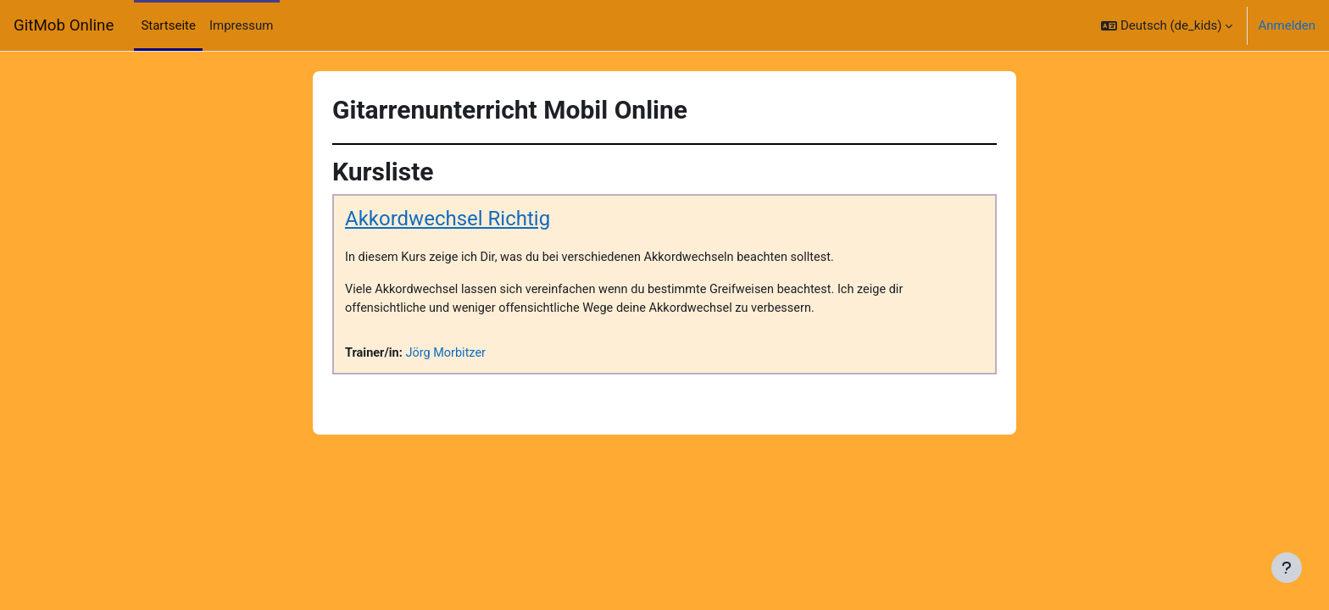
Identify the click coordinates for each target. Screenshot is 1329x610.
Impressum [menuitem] (241, 25)
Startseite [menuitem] (168, 25)
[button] (1166, 25)
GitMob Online (64, 25)
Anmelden (1286, 25)
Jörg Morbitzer (449, 355)
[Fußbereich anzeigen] (1286, 567)
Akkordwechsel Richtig (447, 219)
